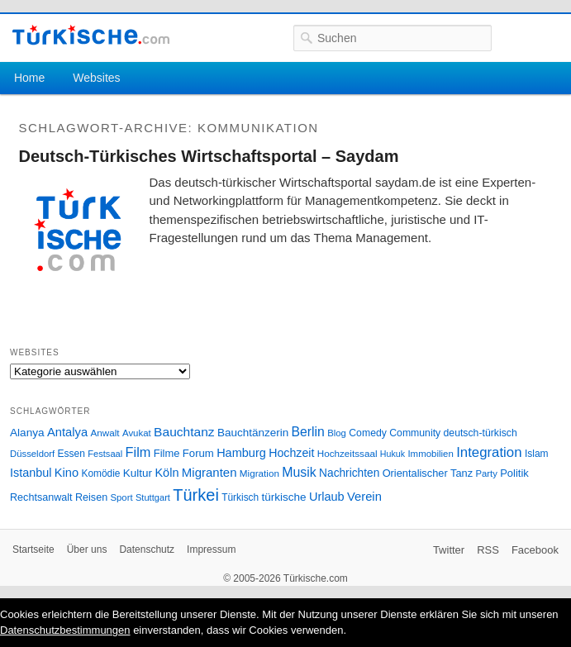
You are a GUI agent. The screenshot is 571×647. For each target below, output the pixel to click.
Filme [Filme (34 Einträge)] (167, 453)
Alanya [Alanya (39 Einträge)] (27, 432)
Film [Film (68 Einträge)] (138, 452)
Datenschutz (146, 549)
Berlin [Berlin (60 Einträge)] (308, 432)
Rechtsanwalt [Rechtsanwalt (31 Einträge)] (41, 497)
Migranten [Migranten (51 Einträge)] (209, 472)
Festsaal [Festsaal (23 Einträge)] (105, 454)
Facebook (535, 550)
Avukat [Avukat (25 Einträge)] (136, 433)
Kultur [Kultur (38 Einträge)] (137, 473)
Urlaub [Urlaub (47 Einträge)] (327, 496)
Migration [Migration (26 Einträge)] (259, 473)
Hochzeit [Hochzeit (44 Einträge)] (291, 452)
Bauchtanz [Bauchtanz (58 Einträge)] (184, 432)
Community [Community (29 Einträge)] (414, 433)
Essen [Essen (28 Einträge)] (71, 453)
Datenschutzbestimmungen (65, 630)
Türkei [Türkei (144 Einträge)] (196, 495)
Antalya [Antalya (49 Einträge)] (67, 432)
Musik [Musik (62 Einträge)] (299, 472)
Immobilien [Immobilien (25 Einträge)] (430, 454)
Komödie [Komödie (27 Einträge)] (100, 473)
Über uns (87, 549)
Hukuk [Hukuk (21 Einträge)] (392, 454)
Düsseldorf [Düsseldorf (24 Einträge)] (32, 454)
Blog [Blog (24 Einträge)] (336, 433)
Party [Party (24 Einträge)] (486, 473)
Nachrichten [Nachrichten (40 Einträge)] (349, 473)
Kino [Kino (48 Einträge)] (67, 472)
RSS (488, 550)
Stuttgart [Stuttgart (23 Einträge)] (153, 497)
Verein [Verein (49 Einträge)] (364, 496)
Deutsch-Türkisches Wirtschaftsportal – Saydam (209, 156)
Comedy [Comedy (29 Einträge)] (368, 433)
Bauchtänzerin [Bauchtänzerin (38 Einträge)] (252, 432)
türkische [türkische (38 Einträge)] (284, 497)
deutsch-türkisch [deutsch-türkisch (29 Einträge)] (480, 433)
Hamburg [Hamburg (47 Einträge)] (241, 452)
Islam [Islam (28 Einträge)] (537, 453)
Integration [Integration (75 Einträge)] (488, 452)
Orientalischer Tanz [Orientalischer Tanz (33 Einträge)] (428, 473)
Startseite (33, 549)
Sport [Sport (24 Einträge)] (122, 497)
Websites (96, 77)
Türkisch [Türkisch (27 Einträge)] (240, 497)
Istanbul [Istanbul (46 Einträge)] (30, 472)
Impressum (211, 549)
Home (29, 77)
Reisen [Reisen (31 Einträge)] (91, 497)
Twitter (448, 550)
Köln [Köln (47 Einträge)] (166, 472)
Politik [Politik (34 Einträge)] (514, 473)
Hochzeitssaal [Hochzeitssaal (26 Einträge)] (347, 453)
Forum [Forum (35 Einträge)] (198, 453)
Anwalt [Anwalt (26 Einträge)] (105, 432)
